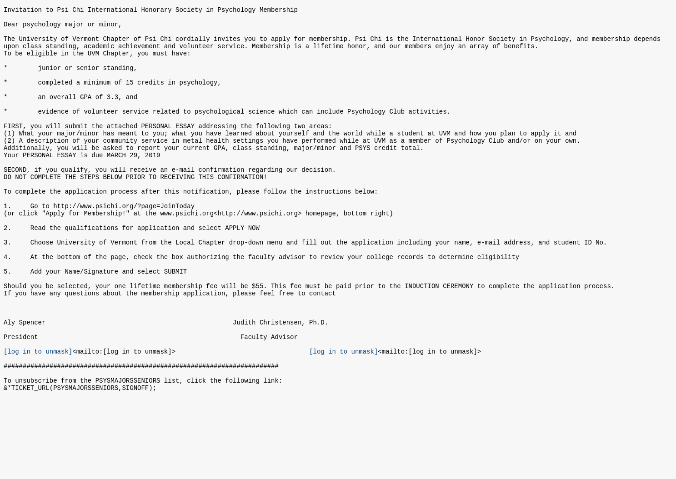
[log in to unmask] (38, 416)
